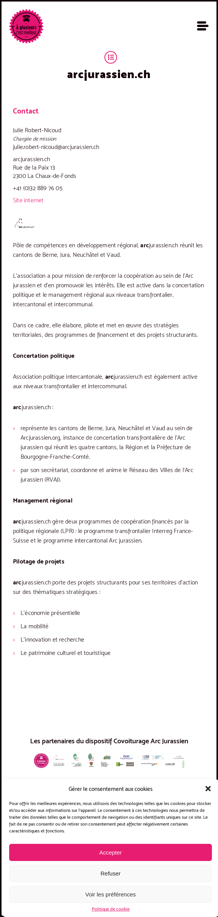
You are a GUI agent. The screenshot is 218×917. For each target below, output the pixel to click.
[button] (208, 788)
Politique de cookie (111, 909)
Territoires (110, 57)
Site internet (28, 200)
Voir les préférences (110, 894)
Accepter (110, 852)
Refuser (111, 873)
